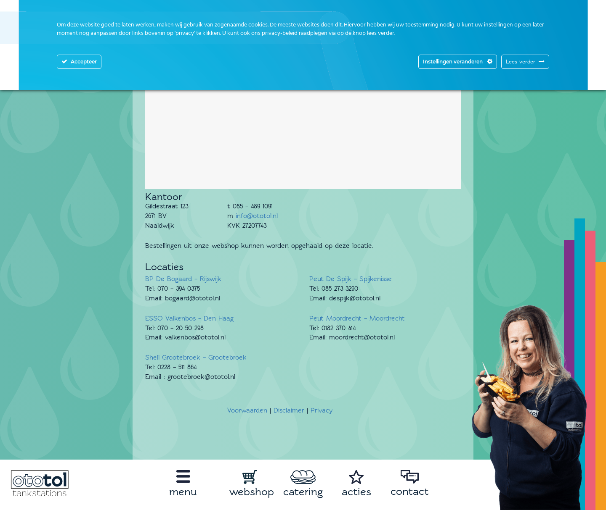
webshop (251, 492)
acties (356, 492)
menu (183, 492)
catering (303, 492)
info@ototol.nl (257, 216)
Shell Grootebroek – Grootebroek (196, 357)
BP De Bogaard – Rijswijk (183, 279)
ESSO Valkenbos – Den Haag (189, 318)
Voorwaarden (247, 410)
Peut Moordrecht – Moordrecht (357, 318)
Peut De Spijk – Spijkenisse (350, 279)
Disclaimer (289, 410)
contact (410, 491)
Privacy (322, 410)
